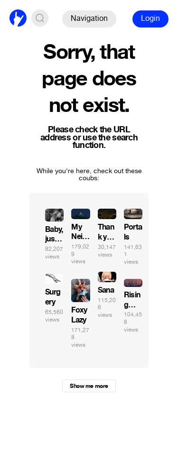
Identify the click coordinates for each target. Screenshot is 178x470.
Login (150, 18)
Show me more (89, 386)
